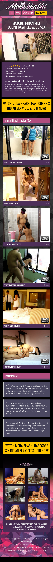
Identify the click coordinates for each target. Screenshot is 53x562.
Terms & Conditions (31, 550)
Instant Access (41, 15)
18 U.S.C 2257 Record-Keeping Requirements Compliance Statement (26, 553)
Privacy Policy (19, 550)
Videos (15, 15)
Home (8, 15)
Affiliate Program (26, 547)
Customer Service (29, 544)
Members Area (27, 15)
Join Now (18, 544)
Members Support (42, 544)
